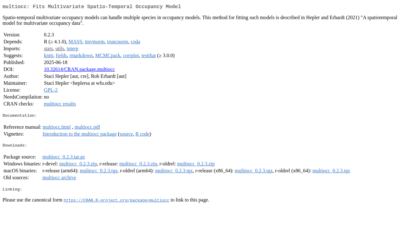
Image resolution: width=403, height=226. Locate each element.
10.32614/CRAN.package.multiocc (79, 70)
